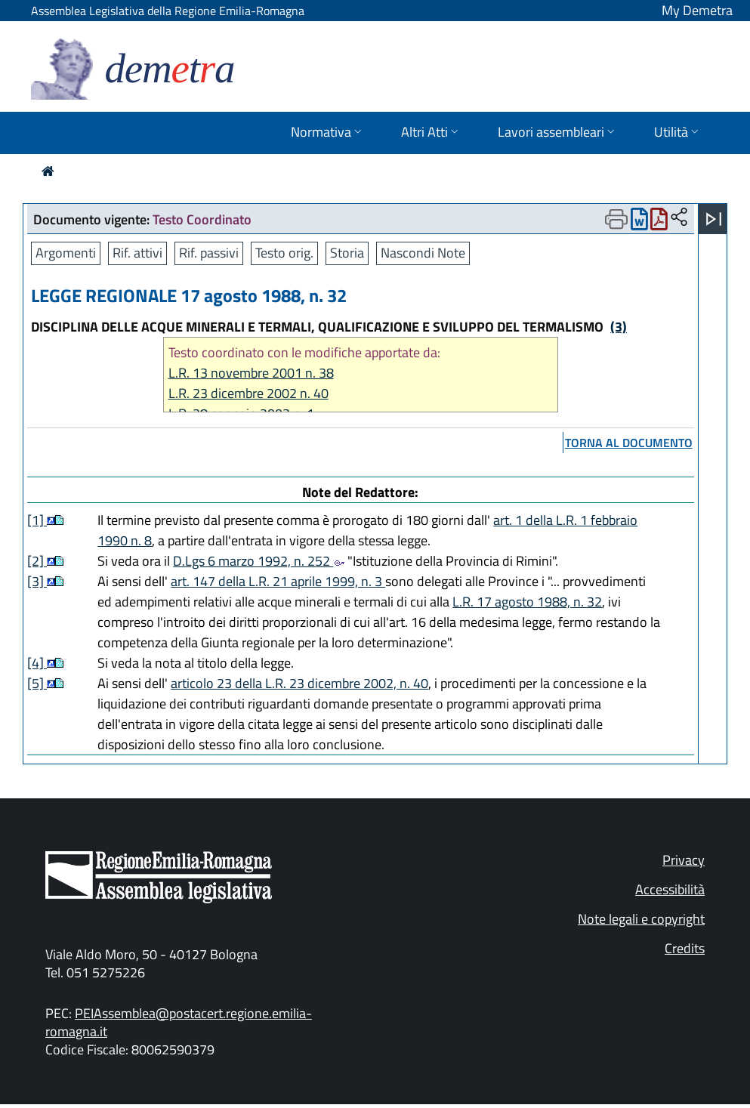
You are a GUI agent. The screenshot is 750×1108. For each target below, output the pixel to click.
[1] (37, 520)
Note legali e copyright (641, 919)
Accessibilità (670, 889)
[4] (37, 663)
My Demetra (697, 10)
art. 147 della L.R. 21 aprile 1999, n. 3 (278, 581)
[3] (37, 581)
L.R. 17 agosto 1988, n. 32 (527, 601)
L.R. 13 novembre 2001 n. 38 (251, 373)
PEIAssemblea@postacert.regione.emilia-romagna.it (178, 1022)
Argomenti (65, 252)
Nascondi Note (423, 252)
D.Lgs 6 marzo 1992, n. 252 (258, 561)
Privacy (683, 860)
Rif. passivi (209, 252)
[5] (37, 683)
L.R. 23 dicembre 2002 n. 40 (248, 393)
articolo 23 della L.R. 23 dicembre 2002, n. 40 (299, 683)
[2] (37, 561)
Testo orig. (284, 252)
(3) (618, 326)
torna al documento (629, 443)
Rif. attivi (137, 252)
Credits (685, 948)
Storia (347, 252)
